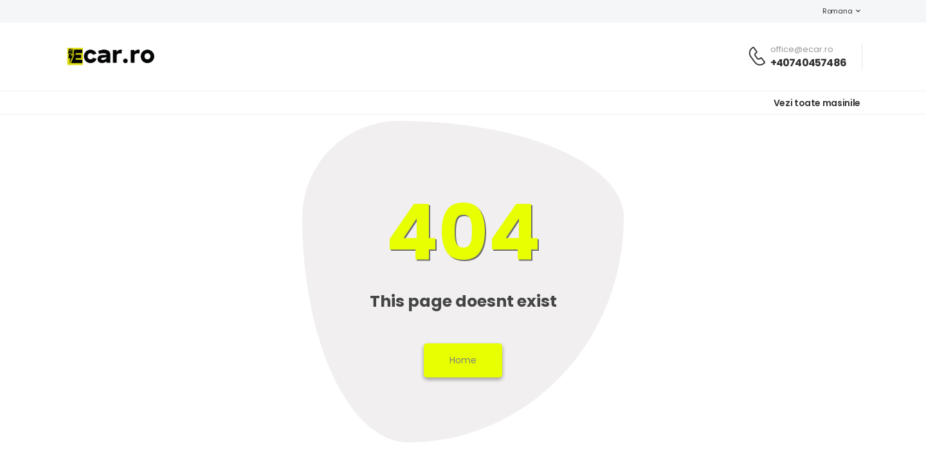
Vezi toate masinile (817, 102)
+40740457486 (808, 62)
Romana (831, 11)
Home (463, 360)
